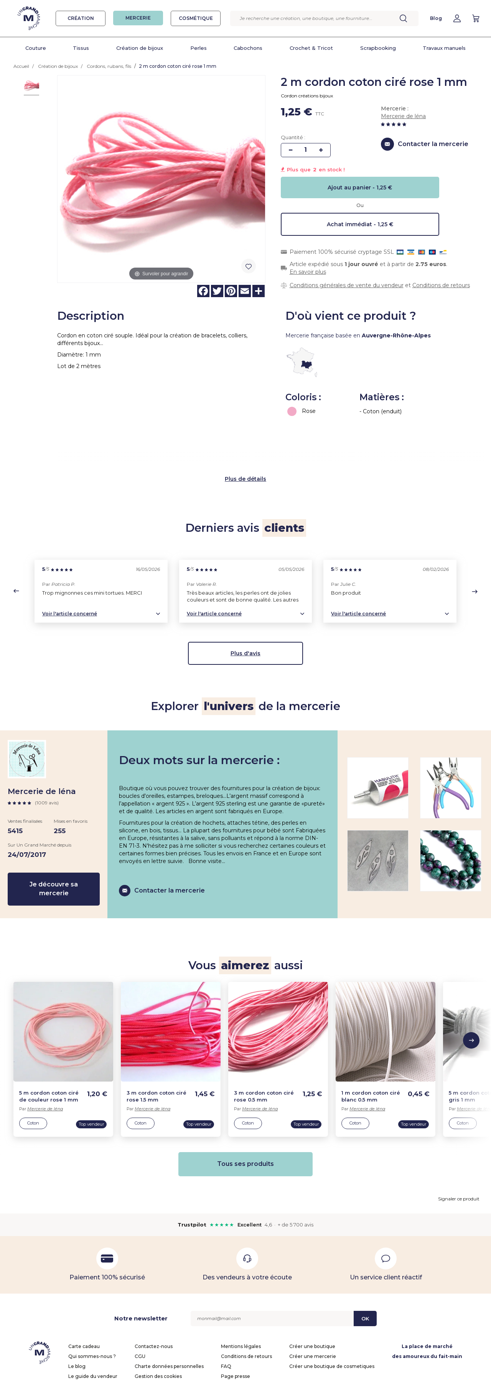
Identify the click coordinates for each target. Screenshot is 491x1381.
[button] (16, 544)
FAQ (226, 1319)
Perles (198, 48)
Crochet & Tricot (311, 48)
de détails (252, 431)
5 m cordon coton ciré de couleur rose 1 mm (49, 1049)
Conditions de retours (441, 285)
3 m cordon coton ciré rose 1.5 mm (156, 1049)
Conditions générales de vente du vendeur (347, 285)
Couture (35, 48)
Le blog (77, 1319)
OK (365, 1272)
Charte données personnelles (169, 1319)
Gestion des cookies (158, 1329)
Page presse (235, 1329)
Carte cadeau (84, 1299)
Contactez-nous (154, 1299)
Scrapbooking (378, 48)
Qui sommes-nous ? (92, 1309)
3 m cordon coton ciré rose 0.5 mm (264, 1049)
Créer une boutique (312, 1299)
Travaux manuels (444, 48)
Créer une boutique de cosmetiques (331, 1319)
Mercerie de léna (403, 116)
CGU (140, 1309)
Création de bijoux (139, 48)
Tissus (81, 48)
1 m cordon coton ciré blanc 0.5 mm (370, 1049)
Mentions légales (241, 1299)
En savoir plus (308, 271)
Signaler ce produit (458, 1152)
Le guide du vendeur (92, 1329)
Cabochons (248, 48)
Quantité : (293, 137)
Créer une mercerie (312, 1309)
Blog (436, 18)
